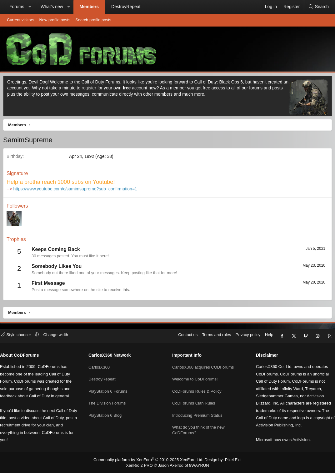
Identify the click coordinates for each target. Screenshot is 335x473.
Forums (16, 6)
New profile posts (54, 20)
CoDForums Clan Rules (193, 400)
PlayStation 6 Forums (110, 389)
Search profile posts (93, 20)
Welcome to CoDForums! (195, 377)
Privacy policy (243, 337)
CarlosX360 (101, 366)
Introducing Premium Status (197, 412)
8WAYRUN (197, 465)
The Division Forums (109, 400)
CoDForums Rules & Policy (197, 389)
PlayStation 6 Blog (107, 412)
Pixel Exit (228, 460)
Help (264, 337)
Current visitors (20, 20)
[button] (29, 7)
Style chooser (21, 337)
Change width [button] (60, 337)
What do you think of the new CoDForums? (198, 426)
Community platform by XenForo (150, 460)
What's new (52, 6)
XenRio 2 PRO (141, 465)
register (96, 89)
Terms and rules (212, 337)
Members (89, 6)
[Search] (318, 7)
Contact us (183, 337)
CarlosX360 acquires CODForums (203, 366)
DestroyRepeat (125, 6)
